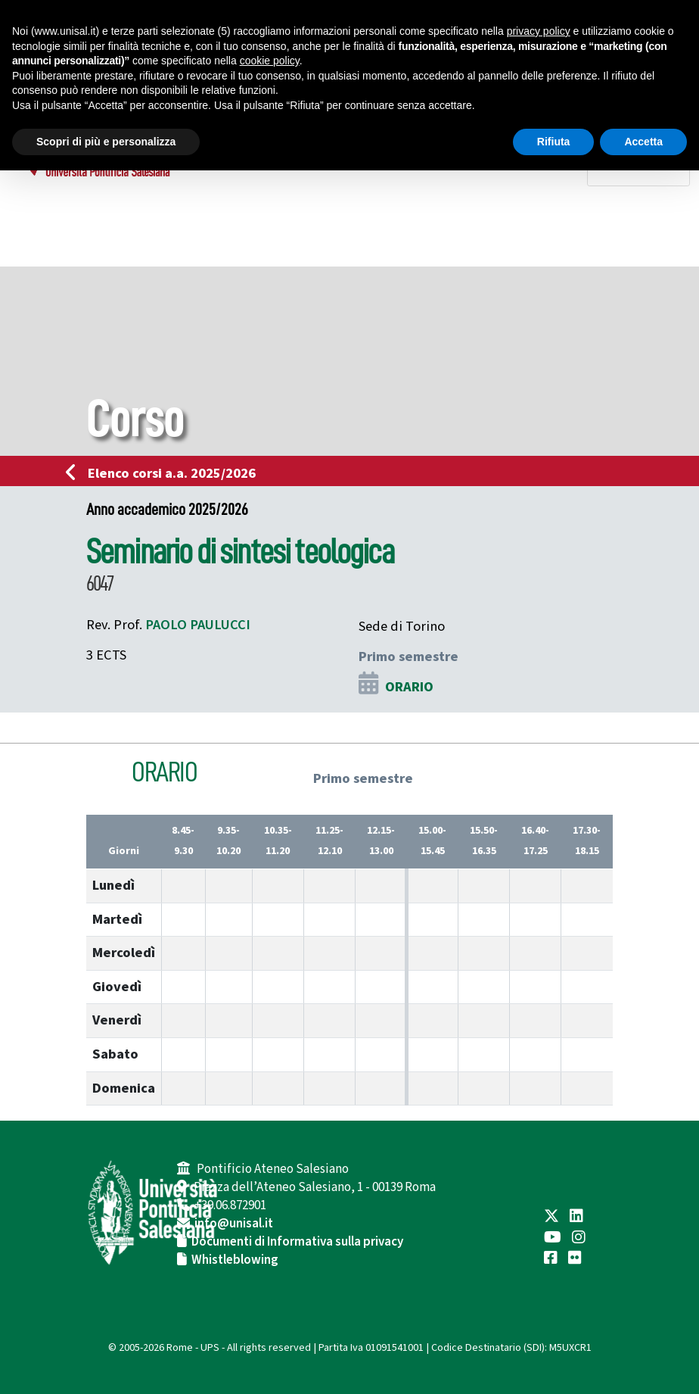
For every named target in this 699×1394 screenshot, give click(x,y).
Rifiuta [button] (553, 142)
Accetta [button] (643, 142)
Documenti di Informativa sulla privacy (297, 1242)
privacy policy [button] (538, 31)
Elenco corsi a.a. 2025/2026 (165, 473)
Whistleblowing (234, 1260)
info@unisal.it (233, 1224)
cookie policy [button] (270, 61)
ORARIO (409, 687)
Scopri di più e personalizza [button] (106, 142)
